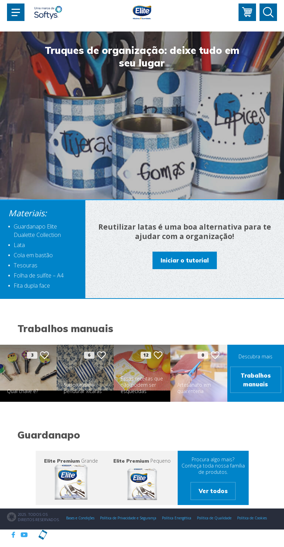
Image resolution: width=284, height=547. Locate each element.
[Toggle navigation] (15, 12)
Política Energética (176, 518)
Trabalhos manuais (256, 379)
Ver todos (213, 491)
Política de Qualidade (214, 518)
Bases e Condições (80, 518)
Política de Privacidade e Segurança (128, 518)
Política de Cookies (252, 518)
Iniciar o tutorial (185, 260)
